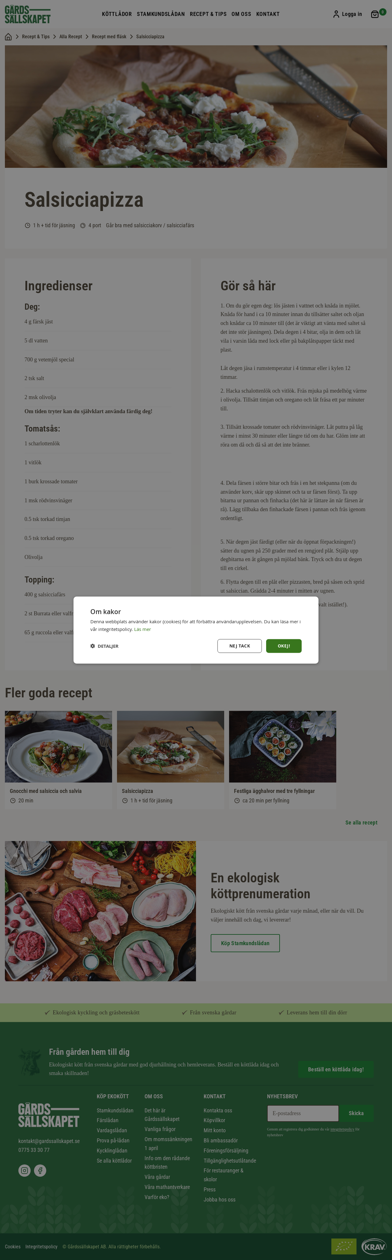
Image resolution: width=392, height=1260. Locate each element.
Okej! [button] (284, 646)
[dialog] (196, 630)
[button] (104, 646)
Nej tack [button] (239, 646)
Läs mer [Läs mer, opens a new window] (142, 629)
